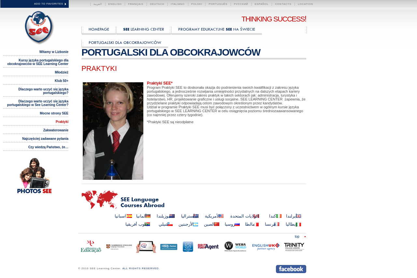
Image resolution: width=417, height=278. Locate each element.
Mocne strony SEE (54, 113)
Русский (241, 4)
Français (135, 4)
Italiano (177, 4)
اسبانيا (120, 216)
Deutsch (157, 4)
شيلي (163, 224)
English (115, 4)
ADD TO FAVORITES (48, 3)
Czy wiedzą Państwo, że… (48, 147)
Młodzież (61, 72)
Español (262, 4)
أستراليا (188, 216)
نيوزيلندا (164, 216)
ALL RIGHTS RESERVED (140, 268)
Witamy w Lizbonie (53, 52)
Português (217, 4)
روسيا (230, 224)
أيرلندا (291, 216)
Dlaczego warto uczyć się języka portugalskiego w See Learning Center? (37, 103)
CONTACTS (283, 4)
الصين (209, 224)
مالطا (250, 224)
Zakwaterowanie (55, 130)
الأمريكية (212, 216)
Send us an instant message (263, 269)
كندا (272, 216)
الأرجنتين (186, 224)
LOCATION (305, 4)
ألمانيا (141, 216)
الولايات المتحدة (244, 216)
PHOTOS (34, 191)
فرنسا (270, 224)
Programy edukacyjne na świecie (216, 29)
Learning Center (143, 29)
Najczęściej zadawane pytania (45, 138)
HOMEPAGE (99, 29)
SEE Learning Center (38, 26)
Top (297, 236)
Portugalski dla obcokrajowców (125, 42)
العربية (97, 4)
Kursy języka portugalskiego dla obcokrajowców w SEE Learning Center (37, 62)
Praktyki (62, 122)
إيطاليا (291, 224)
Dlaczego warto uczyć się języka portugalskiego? (43, 91)
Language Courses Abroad (143, 203)
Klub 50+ (61, 81)
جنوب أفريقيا (137, 224)
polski (196, 4)
